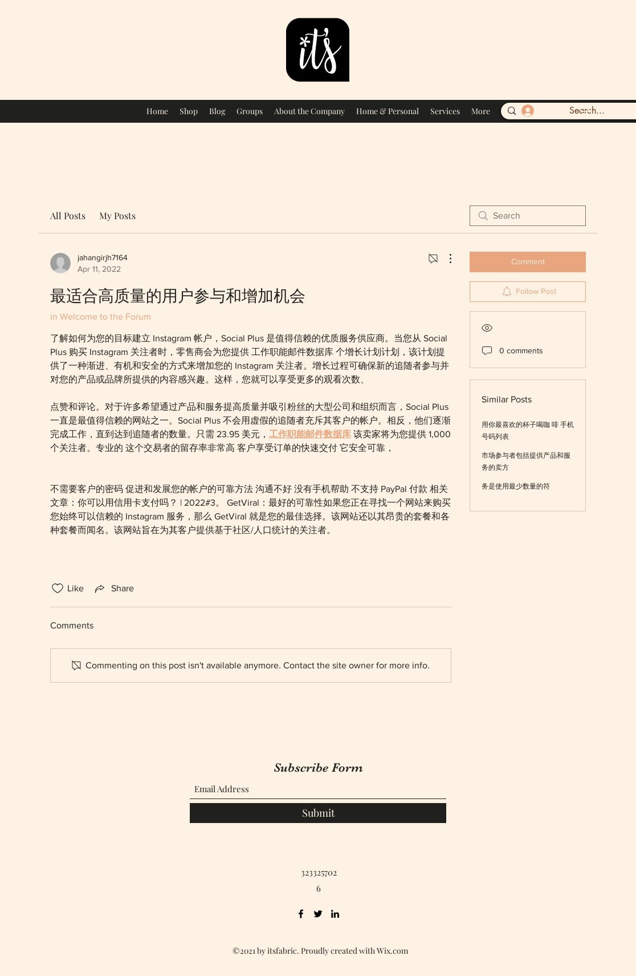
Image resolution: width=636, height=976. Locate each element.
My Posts (117, 215)
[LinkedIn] (335, 913)
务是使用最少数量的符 (516, 486)
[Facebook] (301, 913)
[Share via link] (113, 588)
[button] (583, 109)
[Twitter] (318, 913)
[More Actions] (444, 258)
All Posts (67, 215)
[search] (528, 215)
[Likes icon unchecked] (57, 588)
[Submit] (318, 813)
